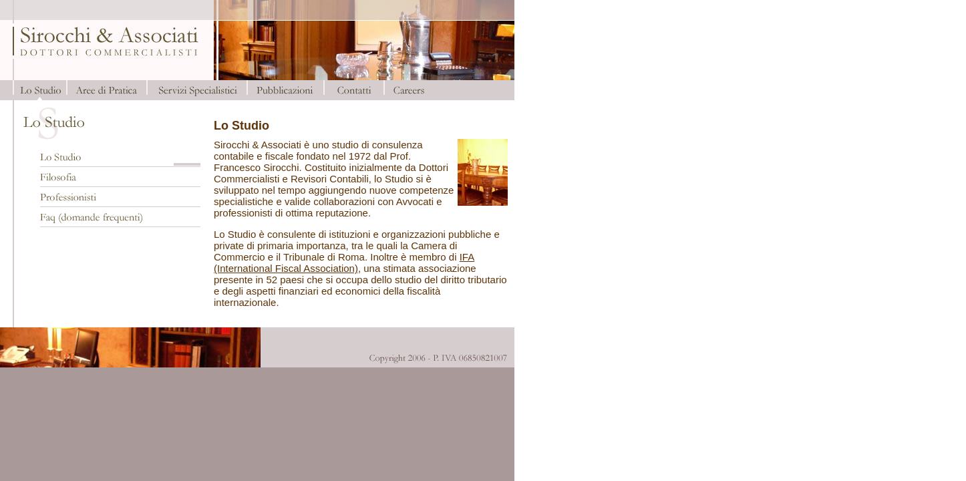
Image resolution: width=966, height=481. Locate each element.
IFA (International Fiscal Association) (344, 262)
